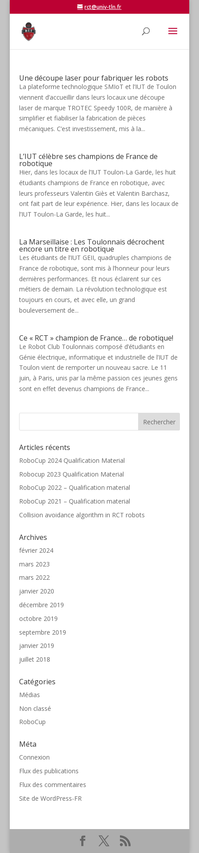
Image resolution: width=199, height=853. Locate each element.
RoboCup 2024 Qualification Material (72, 460)
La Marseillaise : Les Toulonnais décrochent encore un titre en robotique (91, 245)
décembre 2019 (41, 605)
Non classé (35, 708)
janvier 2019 (36, 645)
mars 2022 (34, 577)
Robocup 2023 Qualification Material (71, 474)
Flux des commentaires (52, 784)
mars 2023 (34, 564)
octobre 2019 (38, 618)
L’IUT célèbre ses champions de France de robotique (88, 159)
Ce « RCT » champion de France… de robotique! (96, 338)
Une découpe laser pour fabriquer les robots (93, 78)
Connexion (34, 757)
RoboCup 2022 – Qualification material (74, 487)
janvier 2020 (36, 591)
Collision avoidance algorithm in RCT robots (82, 515)
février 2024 (36, 550)
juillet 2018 (34, 659)
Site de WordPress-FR (50, 798)
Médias (29, 694)
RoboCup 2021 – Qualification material (74, 501)
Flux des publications (49, 771)
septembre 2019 (42, 632)
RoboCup (32, 721)
